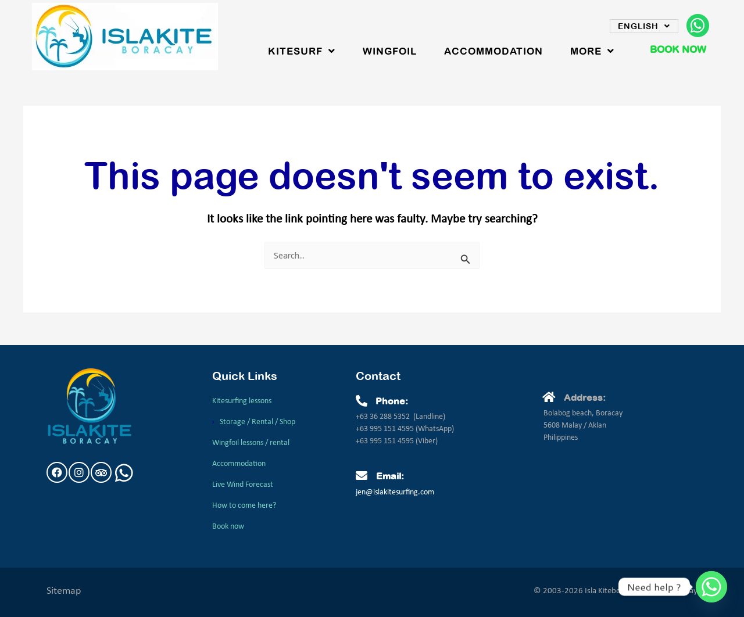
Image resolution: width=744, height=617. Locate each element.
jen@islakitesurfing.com (395, 492)
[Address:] (549, 397)
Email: (390, 476)
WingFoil (390, 51)
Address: (585, 397)
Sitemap (63, 591)
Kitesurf (301, 51)
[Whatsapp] (711, 586)
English (644, 26)
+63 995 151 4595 (386, 429)
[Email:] (361, 476)
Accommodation (493, 51)
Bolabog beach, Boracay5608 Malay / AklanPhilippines (583, 425)
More (592, 51)
